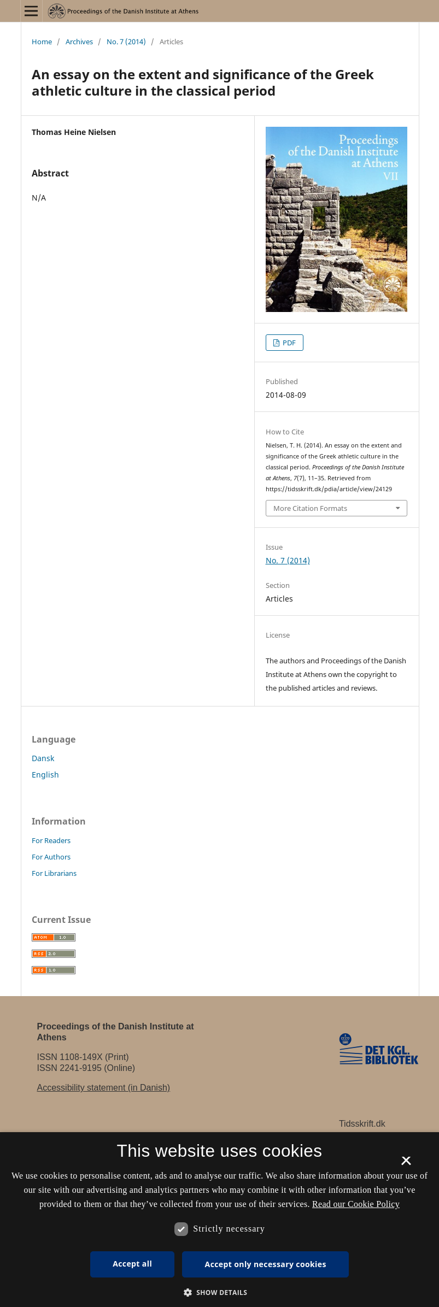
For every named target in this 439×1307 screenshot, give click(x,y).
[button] (220, 1292)
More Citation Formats (310, 508)
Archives (79, 41)
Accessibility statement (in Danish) (104, 1087)
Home (42, 41)
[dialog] (219, 1219)
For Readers (51, 840)
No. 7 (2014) (126, 41)
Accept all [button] (132, 1263)
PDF (288, 343)
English (45, 774)
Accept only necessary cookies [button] (265, 1264)
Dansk (43, 758)
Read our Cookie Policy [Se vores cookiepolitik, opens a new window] (356, 1204)
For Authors (51, 857)
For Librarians (54, 873)
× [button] (406, 1164)
